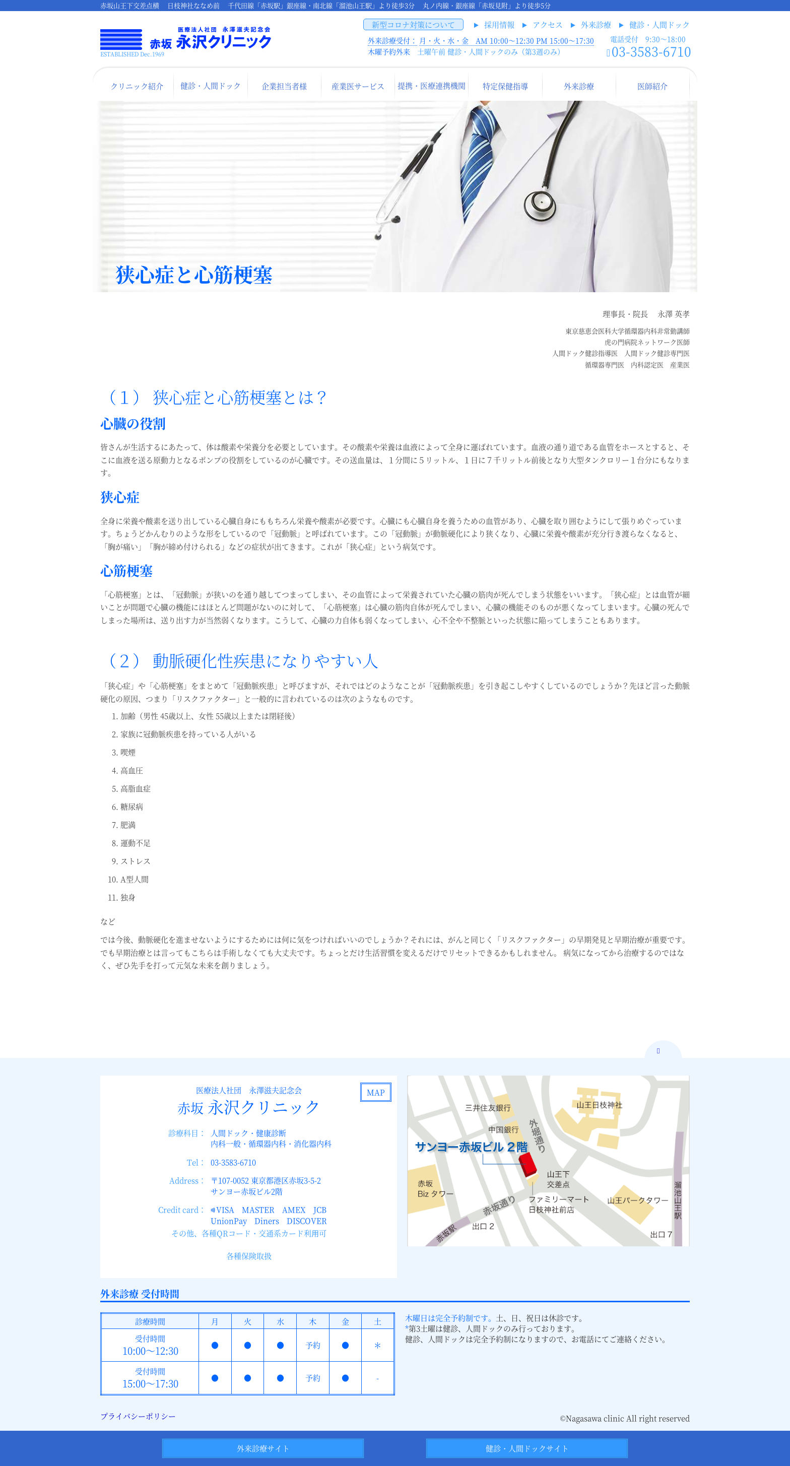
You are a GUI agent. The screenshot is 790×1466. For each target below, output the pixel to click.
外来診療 (596, 24)
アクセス (548, 24)
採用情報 (499, 24)
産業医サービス (358, 86)
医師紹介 (652, 86)
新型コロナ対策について (413, 24)
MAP (376, 1092)
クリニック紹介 (136, 86)
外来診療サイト (263, 1448)
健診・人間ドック (659, 24)
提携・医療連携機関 (432, 85)
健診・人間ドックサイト (527, 1448)
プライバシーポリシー (138, 1416)
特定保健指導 (505, 86)
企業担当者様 (284, 86)
